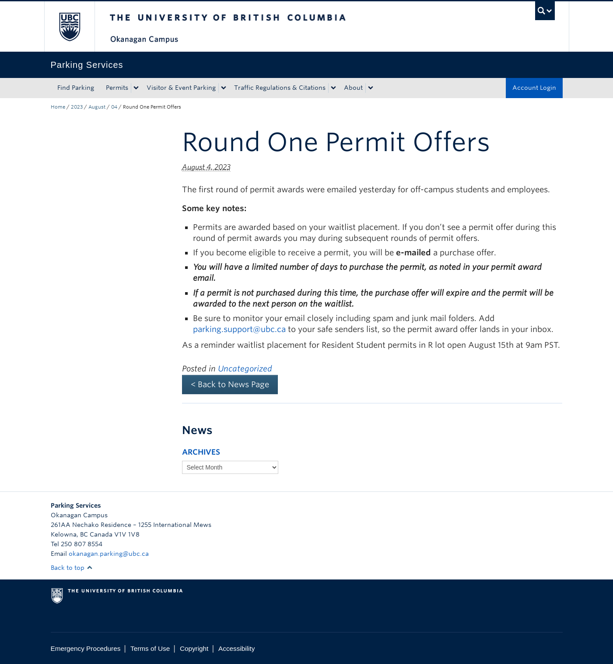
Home (58, 107)
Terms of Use (150, 648)
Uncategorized (245, 368)
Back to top (72, 567)
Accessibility (236, 648)
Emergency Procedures (86, 648)
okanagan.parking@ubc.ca (109, 553)
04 (114, 107)
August (96, 107)
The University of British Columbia (69, 26)
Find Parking (75, 87)
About (353, 87)
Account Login (534, 87)
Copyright (194, 648)
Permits (117, 87)
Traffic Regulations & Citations (280, 87)
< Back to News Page (230, 384)
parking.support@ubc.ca (239, 329)
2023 (77, 107)
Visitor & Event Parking (181, 87)
